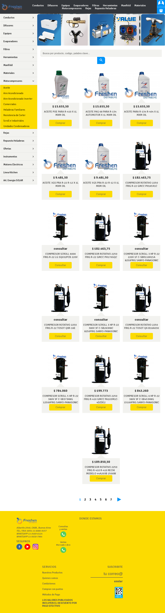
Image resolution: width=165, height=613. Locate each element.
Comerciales (9, 104)
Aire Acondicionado (13, 93)
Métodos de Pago (51, 594)
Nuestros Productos (52, 572)
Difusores (53, 5)
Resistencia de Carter (14, 115)
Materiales (140, 5)
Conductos (38, 5)
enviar (118, 581)
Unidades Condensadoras (16, 126)
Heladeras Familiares (14, 109)
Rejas (88, 8)
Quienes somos (50, 578)
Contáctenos (48, 583)
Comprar (60, 123)
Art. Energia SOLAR (13, 180)
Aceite (6, 87)
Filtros (96, 5)
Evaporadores (81, 5)
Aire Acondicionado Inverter (17, 98)
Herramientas (110, 5)
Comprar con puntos (52, 589)
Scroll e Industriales (13, 120)
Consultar (60, 265)
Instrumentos (10, 156)
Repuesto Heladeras (105, 8)
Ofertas (7, 148)
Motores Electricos (13, 164)
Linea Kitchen (10, 172)
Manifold (126, 5)
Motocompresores (72, 8)
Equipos (66, 5)
